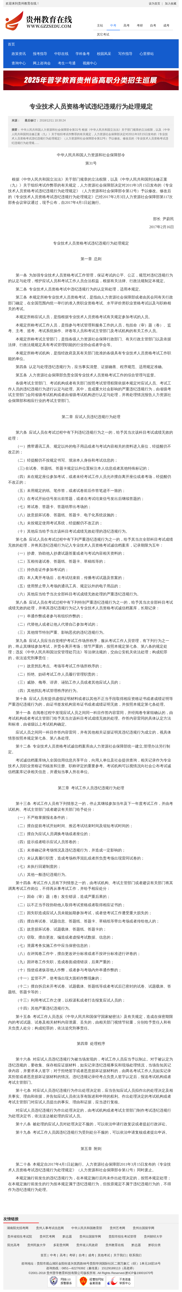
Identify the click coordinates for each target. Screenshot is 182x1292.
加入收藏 (170, 3)
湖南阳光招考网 (17, 1228)
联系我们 (135, 1255)
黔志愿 (67, 1236)
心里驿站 (147, 54)
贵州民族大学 (36, 1245)
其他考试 (104, 1255)
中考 (113, 25)
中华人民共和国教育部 (86, 1228)
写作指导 (125, 54)
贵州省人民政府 (87, 1245)
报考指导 (40, 54)
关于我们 (120, 1255)
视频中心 (90, 63)
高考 (126, 25)
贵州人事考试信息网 (50, 1228)
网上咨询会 (42, 63)
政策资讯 (19, 54)
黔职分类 (154, 1245)
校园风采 (104, 54)
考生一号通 (67, 63)
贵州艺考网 (117, 1228)
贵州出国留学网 (143, 1228)
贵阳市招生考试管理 (122, 1236)
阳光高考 (13, 1245)
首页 (10, 44)
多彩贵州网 (61, 1245)
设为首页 (154, 3)
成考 (166, 25)
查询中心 (19, 63)
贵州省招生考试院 (19, 1236)
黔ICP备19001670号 (139, 1273)
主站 (100, 25)
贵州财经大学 (153, 1236)
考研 (140, 25)
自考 (153, 25)
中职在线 (61, 54)
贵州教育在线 (114, 1245)
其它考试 (103, 34)
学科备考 (83, 54)
